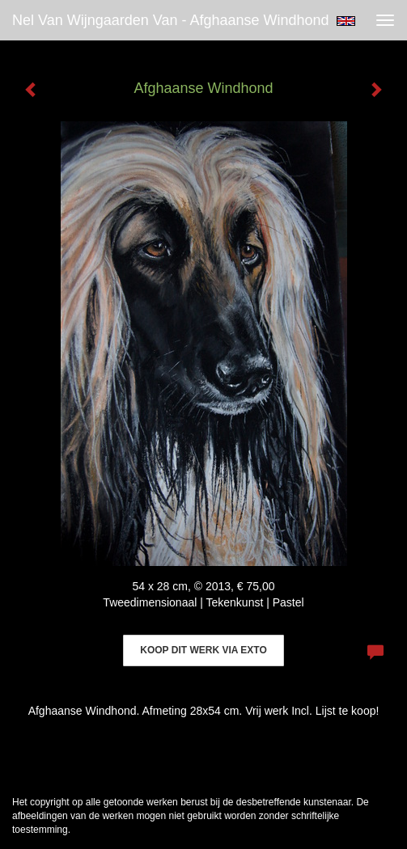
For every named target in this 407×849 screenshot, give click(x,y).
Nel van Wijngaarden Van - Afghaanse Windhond (170, 20)
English (346, 21)
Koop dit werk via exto (203, 650)
